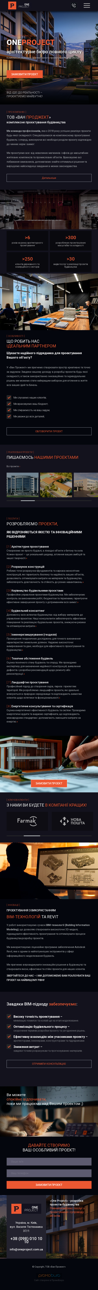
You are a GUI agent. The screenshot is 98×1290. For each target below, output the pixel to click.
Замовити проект (49, 1184)
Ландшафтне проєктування (29, 682)
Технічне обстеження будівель (32, 658)
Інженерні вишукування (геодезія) (34, 634)
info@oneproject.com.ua (26, 1249)
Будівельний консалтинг (28, 610)
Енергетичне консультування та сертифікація (42, 706)
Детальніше (49, 177)
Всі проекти (13, 466)
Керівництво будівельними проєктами (37, 590)
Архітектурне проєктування (30, 546)
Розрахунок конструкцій (27, 566)
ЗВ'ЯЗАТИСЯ (74, 5)
